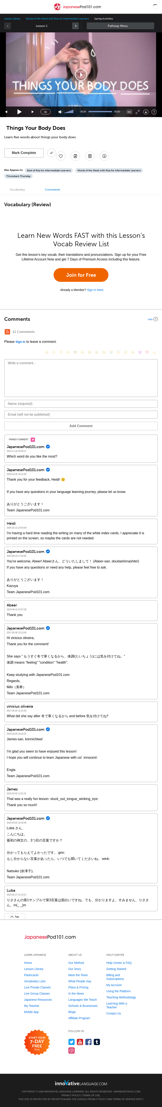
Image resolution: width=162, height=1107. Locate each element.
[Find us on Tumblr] (97, 1042)
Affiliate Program (79, 1018)
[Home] (77, 10)
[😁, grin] (61, 352)
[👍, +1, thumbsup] (154, 352)
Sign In (20, 341)
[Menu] (7, 7)
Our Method (76, 962)
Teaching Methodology (121, 997)
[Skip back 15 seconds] (6, 112)
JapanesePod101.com (126, 1091)
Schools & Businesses (83, 1005)
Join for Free (81, 275)
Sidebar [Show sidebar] (120, 25)
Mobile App (31, 1012)
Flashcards (31, 975)
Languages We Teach (82, 999)
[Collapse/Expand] (81, 319)
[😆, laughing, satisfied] (89, 352)
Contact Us (113, 1013)
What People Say (79, 981)
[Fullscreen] (137, 112)
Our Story (74, 969)
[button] (155, 7)
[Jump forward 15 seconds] (33, 112)
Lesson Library (12, 18)
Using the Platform (118, 991)
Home (28, 962)
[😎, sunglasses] (75, 352)
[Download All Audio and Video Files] (104, 156)
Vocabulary (17, 189)
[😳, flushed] (53, 352)
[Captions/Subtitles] (129, 112)
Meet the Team (78, 975)
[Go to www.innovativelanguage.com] (81, 1082)
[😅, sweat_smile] (96, 352)
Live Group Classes (37, 993)
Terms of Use (91, 1095)
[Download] (145, 112)
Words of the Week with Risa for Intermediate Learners (57, 18)
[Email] (81, 415)
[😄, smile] (46, 352)
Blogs (72, 1012)
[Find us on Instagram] (71, 1050)
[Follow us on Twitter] (71, 1042)
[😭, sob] (111, 352)
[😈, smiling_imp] (139, 352)
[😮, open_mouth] (132, 352)
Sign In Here (95, 290)
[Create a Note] (75, 156)
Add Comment (80, 426)
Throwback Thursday (18, 176)
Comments (52, 189)
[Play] (19, 112)
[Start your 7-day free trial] (37, 1043)
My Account (114, 985)
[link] (75, 25)
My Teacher (31, 1005)
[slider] (69, 112)
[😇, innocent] (118, 352)
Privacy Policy (71, 1095)
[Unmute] (60, 112)
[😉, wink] (104, 352)
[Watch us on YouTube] (80, 1042)
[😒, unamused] (68, 352)
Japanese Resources (38, 999)
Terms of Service (124, 1099)
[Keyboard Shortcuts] (154, 112)
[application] (81, 74)
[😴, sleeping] (125, 352)
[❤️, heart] (147, 352)
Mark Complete (24, 153)
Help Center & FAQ (119, 962)
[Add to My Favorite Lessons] (60, 156)
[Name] (81, 404)
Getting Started (116, 969)
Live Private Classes (37, 987)
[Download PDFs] (89, 156)
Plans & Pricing (78, 987)
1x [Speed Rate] (45, 112)
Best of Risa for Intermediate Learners (49, 170)
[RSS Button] (7, 332)
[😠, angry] (82, 352)
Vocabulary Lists (35, 981)
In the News (76, 993)
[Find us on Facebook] (88, 1042)
